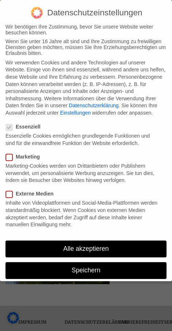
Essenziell (25, 124)
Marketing (25, 154)
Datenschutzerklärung (94, 103)
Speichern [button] (86, 268)
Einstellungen (75, 111)
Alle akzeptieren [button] (86, 246)
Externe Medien (31, 191)
